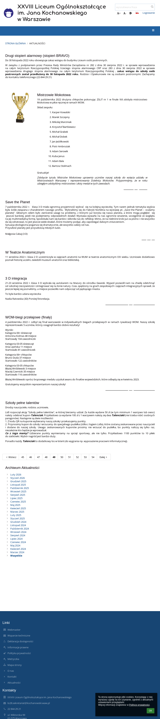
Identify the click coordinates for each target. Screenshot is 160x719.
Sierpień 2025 (17, 494)
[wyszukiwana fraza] (135, 7)
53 (85, 457)
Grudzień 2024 (18, 521)
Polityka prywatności (19, 653)
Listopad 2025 (18, 484)
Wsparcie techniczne (18, 635)
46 (30, 457)
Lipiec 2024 (16, 538)
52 (77, 457)
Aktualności (37, 43)
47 (38, 457)
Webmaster (13, 629)
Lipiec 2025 (16, 498)
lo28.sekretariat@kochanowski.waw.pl (28, 703)
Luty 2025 (15, 515)
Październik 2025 (19, 488)
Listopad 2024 (18, 525)
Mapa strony (14, 665)
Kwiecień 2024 (18, 549)
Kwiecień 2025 (18, 508)
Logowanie (149, 12)
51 (69, 457)
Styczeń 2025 (17, 518)
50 (62, 457)
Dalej (103, 457)
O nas (10, 670)
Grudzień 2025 (18, 481)
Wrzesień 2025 (18, 491)
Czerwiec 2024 (18, 542)
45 (22, 457)
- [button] (124, 13)
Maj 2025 (15, 505)
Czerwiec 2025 (18, 501)
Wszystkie (16, 555)
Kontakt (11, 676)
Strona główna (15, 43)
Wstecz (10, 457)
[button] (137, 13)
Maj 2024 (15, 545)
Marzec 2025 (17, 511)
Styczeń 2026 (17, 478)
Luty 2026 (15, 474)
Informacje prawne (17, 647)
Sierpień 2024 (17, 535)
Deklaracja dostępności (20, 641)
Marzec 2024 (17, 552)
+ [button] (118, 13)
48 (46, 457)
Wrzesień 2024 (18, 532)
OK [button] (150, 710)
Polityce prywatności (139, 705)
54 (93, 457)
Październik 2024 (19, 528)
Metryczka (13, 659)
